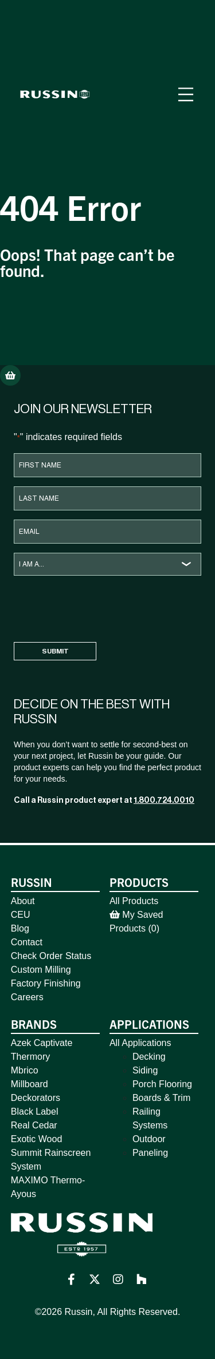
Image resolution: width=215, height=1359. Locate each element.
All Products (134, 901)
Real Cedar (34, 1125)
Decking (149, 1056)
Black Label (34, 1111)
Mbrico (24, 1070)
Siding (145, 1070)
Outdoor (149, 1139)
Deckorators (35, 1098)
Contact (26, 942)
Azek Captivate (42, 1043)
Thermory (30, 1056)
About (23, 901)
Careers (27, 997)
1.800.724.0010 (164, 800)
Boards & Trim (161, 1098)
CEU (20, 915)
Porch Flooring (162, 1084)
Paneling (150, 1153)
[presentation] (101, 607)
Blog (20, 928)
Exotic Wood (36, 1139)
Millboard (29, 1084)
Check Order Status (51, 956)
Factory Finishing (46, 983)
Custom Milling (41, 969)
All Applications (140, 1043)
